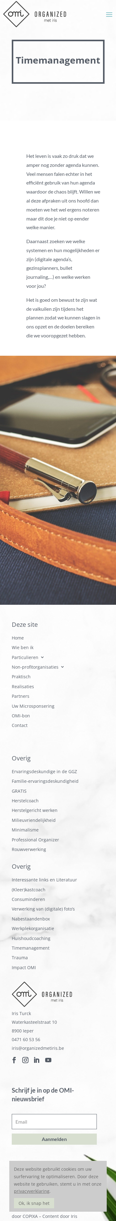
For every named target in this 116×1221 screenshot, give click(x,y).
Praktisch (21, 677)
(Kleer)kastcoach (28, 890)
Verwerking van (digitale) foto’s (43, 909)
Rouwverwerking (29, 849)
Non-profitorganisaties (35, 667)
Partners (20, 696)
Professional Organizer (35, 840)
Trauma (20, 957)
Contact (20, 725)
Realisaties (23, 686)
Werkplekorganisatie (33, 928)
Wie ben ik (22, 647)
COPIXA (30, 1216)
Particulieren (25, 657)
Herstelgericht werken (35, 810)
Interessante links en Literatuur (44, 880)
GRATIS (19, 791)
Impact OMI (24, 967)
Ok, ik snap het (34, 1203)
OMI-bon (21, 716)
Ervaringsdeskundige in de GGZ (44, 771)
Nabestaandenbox (31, 919)
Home (18, 638)
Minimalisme (25, 830)
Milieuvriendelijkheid (34, 820)
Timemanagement (30, 948)
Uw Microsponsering (33, 706)
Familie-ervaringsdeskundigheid (45, 781)
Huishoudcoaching (31, 938)
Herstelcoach (25, 801)
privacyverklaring (31, 1191)
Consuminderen (28, 899)
